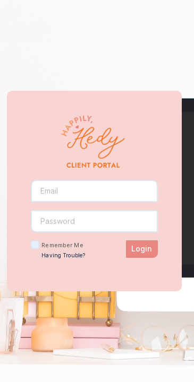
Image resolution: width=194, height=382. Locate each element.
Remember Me (62, 245)
